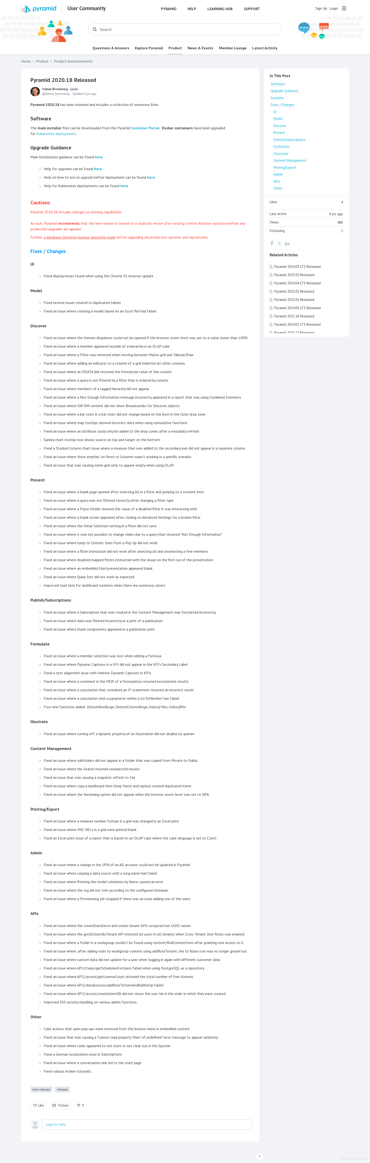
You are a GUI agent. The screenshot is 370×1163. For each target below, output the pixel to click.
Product (175, 48)
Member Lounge (233, 48)
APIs (276, 181)
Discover (279, 125)
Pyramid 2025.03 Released (294, 275)
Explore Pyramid (149, 48)
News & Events (200, 48)
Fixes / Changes (282, 104)
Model (278, 118)
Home (26, 61)
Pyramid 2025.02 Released (294, 291)
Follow (63, 1105)
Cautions (277, 98)
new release (41, 1089)
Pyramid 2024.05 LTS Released (297, 266)
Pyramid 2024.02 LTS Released (297, 324)
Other (277, 188)
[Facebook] (272, 243)
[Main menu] (344, 8)
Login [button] (333, 8)
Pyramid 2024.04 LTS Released (297, 283)
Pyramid (169, 9)
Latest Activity (265, 48)
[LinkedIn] (287, 243)
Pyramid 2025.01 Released (294, 299)
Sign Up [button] (321, 8)
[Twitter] (279, 243)
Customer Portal (145, 128)
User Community (86, 8)
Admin (278, 174)
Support (252, 9)
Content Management (289, 160)
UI (32, 264)
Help (192, 9)
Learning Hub (220, 9)
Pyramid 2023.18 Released (294, 316)
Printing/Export (284, 167)
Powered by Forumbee (353, 1158)
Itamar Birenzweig (60, 89)
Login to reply (56, 1124)
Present (279, 132)
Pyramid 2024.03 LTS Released (297, 308)
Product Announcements (73, 61)
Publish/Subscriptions (289, 139)
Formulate (281, 146)
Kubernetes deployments (56, 133)
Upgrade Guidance (284, 90)
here (99, 157)
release (62, 1089)
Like (41, 1105)
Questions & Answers (110, 48)
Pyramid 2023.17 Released (294, 332)
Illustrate (39, 721)
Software (278, 84)
